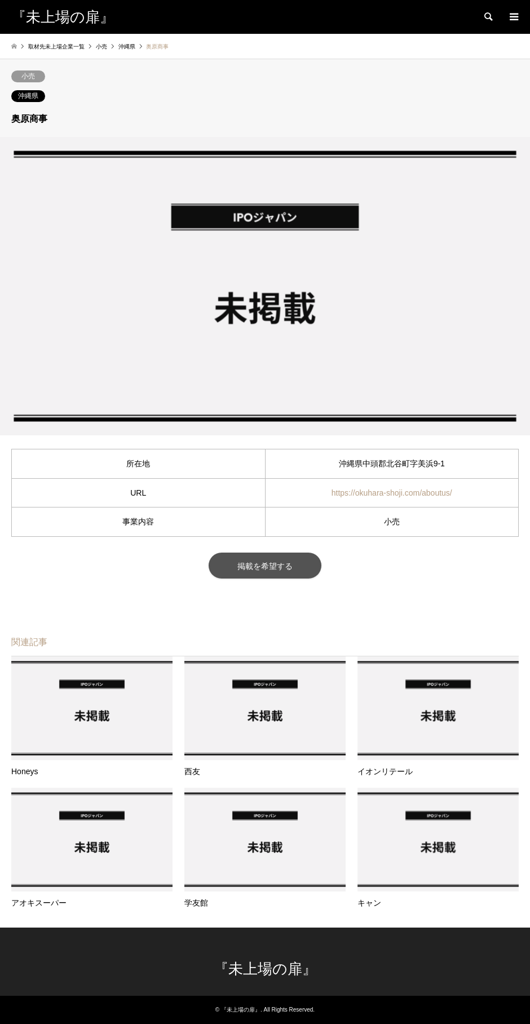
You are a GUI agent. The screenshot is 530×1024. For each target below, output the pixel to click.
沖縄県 (28, 96)
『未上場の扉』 (265, 969)
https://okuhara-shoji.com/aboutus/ (392, 492)
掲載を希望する (265, 566)
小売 (28, 76)
